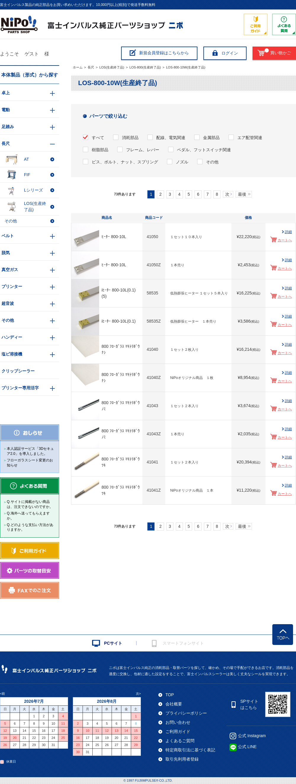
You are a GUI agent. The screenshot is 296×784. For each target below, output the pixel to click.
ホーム (78, 67)
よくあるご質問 (179, 740)
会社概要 (173, 704)
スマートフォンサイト (183, 643)
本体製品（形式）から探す (29, 74)
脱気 (5, 252)
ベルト (7, 235)
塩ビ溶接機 (11, 354)
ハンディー (11, 337)
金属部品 (211, 137)
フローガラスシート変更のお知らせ (30, 462)
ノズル (182, 162)
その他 (212, 162)
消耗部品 (130, 137)
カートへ (285, 240)
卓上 (5, 92)
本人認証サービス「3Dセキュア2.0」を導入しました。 (30, 451)
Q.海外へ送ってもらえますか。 (28, 515)
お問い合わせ (177, 722)
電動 (5, 109)
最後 (242, 194)
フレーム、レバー (142, 149)
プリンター (11, 286)
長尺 (91, 67)
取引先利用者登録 (182, 759)
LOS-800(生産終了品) (145, 67)
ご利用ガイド (177, 731)
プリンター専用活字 (20, 387)
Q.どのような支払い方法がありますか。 (30, 527)
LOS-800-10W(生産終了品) (185, 67)
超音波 (7, 303)
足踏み (7, 126)
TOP (169, 694)
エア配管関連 (249, 137)
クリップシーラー (18, 371)
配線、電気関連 (170, 137)
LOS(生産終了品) (111, 67)
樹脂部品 (100, 149)
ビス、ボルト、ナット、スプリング (125, 162)
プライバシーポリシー (186, 713)
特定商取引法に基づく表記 (190, 750)
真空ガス (9, 269)
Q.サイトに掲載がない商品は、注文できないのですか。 (30, 504)
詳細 (288, 232)
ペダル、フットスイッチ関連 (204, 149)
